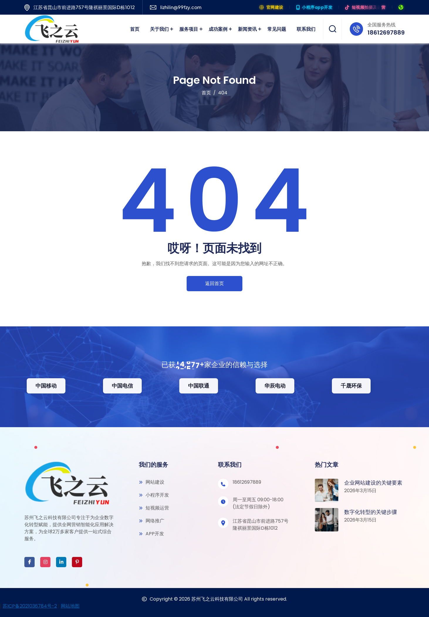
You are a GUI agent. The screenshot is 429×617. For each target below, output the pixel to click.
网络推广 (151, 520)
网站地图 (70, 606)
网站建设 (151, 482)
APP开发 (151, 533)
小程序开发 (154, 495)
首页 (134, 29)
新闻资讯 (247, 29)
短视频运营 (154, 507)
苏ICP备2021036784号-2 (30, 606)
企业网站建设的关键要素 (373, 482)
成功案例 (218, 29)
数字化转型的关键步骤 (370, 512)
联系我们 (306, 29)
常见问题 (276, 29)
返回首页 (214, 283)
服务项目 (188, 29)
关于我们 (159, 29)
